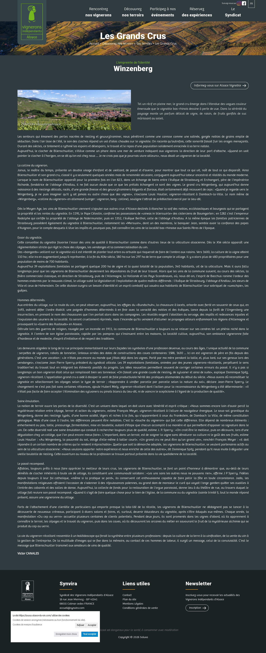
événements (163, 13)
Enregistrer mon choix (66, 634)
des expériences (197, 13)
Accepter (92, 625)
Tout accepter (89, 634)
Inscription (195, 607)
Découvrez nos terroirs (117, 43)
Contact (127, 595)
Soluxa (144, 637)
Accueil (94, 43)
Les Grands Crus (166, 43)
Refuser (80, 625)
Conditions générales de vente (140, 608)
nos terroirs (133, 13)
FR (251, 3)
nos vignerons (98, 13)
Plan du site (129, 599)
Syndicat (233, 13)
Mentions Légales (133, 603)
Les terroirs (144, 43)
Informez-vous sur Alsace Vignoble (217, 85)
